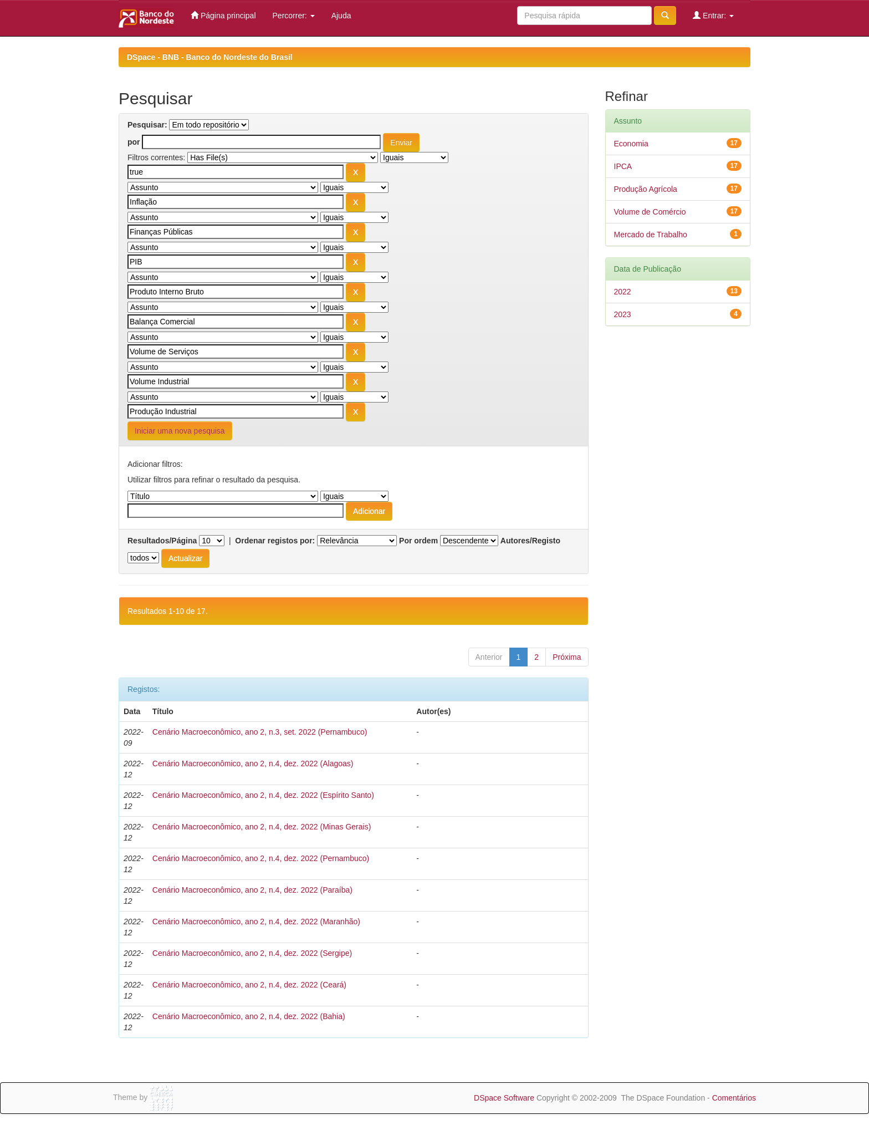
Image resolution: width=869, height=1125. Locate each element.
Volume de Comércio (650, 211)
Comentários (734, 1097)
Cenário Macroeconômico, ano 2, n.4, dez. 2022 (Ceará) (249, 984)
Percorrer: (294, 15)
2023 (622, 314)
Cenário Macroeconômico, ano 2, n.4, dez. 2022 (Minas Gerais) (261, 826)
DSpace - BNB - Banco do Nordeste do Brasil (210, 57)
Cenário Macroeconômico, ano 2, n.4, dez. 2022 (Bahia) (248, 1016)
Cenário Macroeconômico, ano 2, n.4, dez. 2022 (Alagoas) (253, 763)
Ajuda (341, 15)
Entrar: (713, 15)
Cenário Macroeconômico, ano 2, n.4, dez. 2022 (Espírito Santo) (263, 795)
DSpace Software (504, 1097)
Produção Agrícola (645, 189)
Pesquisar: (147, 124)
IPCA (623, 166)
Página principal (223, 15)
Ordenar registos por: (275, 540)
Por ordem (418, 540)
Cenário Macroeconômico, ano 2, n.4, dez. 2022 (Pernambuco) (260, 858)
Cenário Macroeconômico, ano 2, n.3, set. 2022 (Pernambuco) (259, 731)
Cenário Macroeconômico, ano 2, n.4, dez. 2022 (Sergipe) (252, 953)
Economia (631, 143)
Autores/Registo (530, 540)
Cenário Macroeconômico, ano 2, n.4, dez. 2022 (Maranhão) (256, 921)
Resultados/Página (162, 540)
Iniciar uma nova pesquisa (180, 430)
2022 (622, 291)
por (133, 142)
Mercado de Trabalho (650, 234)
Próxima (567, 657)
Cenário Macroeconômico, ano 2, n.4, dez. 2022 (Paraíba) (252, 889)
